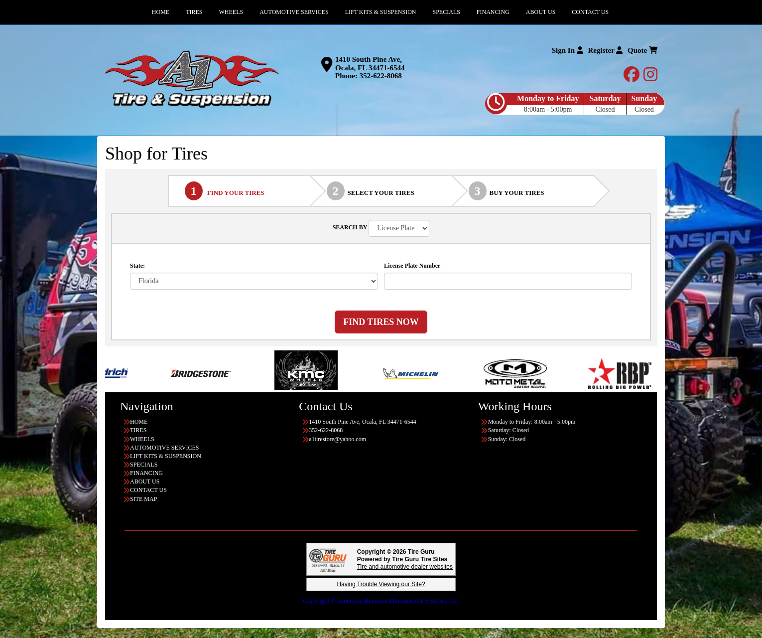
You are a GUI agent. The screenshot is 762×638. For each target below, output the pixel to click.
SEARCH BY (350, 227)
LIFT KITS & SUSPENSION (165, 456)
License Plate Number (412, 265)
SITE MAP (143, 498)
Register (605, 50)
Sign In (567, 50)
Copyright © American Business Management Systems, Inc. (381, 600)
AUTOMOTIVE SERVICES (164, 447)
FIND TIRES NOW (381, 322)
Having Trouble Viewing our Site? (381, 584)
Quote (642, 50)
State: (137, 265)
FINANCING (146, 473)
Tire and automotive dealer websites (405, 563)
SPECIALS (143, 464)
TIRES (138, 430)
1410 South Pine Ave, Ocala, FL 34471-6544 (370, 63)
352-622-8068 (381, 76)
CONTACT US (148, 489)
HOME (138, 421)
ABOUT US (144, 481)
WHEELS (142, 439)
